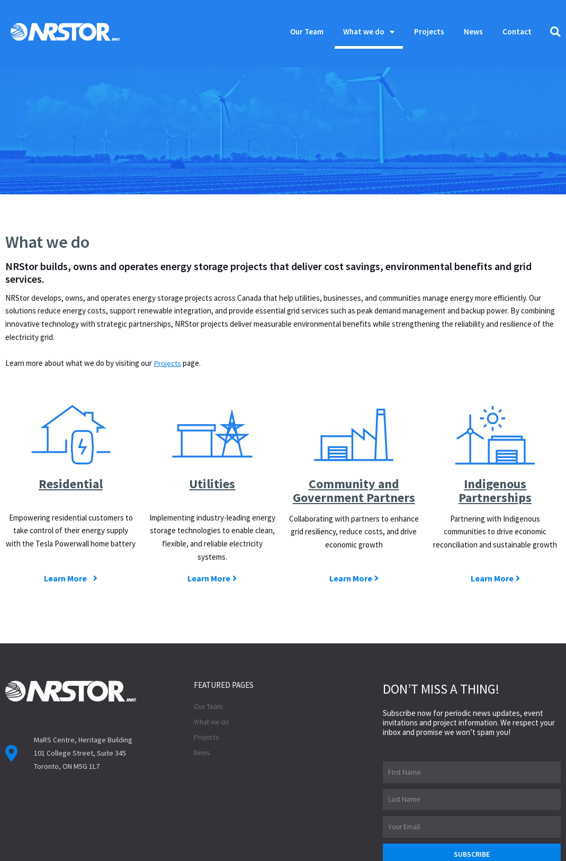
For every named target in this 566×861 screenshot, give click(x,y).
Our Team (307, 31)
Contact (517, 31)
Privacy (204, 848)
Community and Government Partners (353, 429)
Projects (429, 31)
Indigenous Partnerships (495, 422)
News (473, 31)
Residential (70, 416)
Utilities (212, 416)
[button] (555, 31)
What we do (368, 32)
